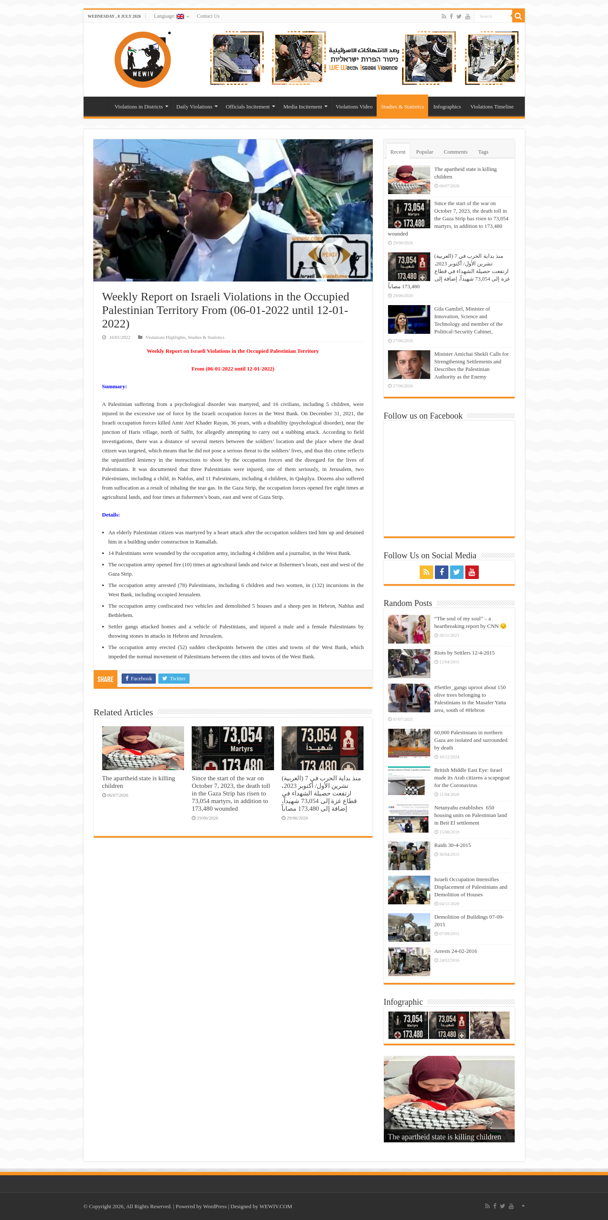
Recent (398, 152)
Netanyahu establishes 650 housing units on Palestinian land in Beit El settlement (470, 815)
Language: (169, 16)
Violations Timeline (492, 106)
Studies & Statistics (402, 106)
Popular (424, 152)
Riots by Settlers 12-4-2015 (464, 652)
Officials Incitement (248, 106)
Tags (483, 152)
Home (99, 105)
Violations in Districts (139, 106)
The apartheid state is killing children (444, 1137)
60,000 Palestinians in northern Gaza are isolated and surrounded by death (471, 740)
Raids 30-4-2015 (452, 845)
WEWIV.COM (275, 1206)
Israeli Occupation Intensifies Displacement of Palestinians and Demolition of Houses (471, 887)
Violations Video (354, 106)
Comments (455, 152)
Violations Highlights (166, 337)
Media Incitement (302, 106)
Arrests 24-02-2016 (455, 951)
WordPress (215, 1206)
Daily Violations (194, 106)
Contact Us (208, 16)
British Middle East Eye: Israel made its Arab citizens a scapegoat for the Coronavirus (472, 777)
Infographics (447, 106)
